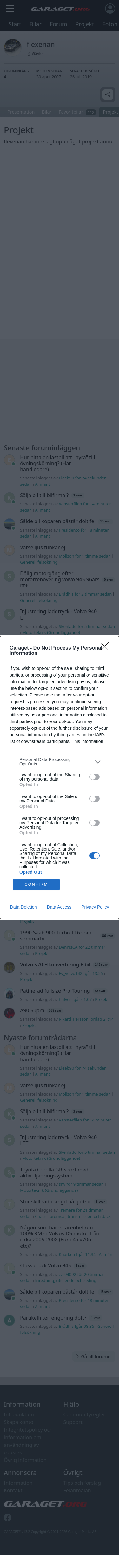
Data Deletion (23, 906)
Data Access (59, 906)
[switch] (94, 777)
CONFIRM (36, 884)
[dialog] (59, 777)
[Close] (107, 648)
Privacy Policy (95, 906)
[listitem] (59, 761)
